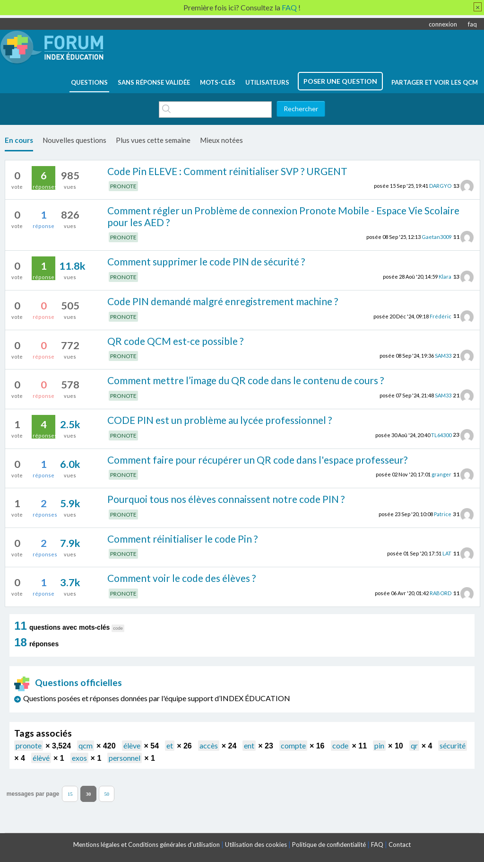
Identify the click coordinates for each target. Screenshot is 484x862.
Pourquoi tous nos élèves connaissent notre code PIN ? (226, 499)
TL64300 (441, 434)
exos (79, 757)
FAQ (377, 844)
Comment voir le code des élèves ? (181, 578)
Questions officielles (68, 682)
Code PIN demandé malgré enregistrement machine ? (222, 301)
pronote (29, 745)
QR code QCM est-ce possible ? (175, 341)
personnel (124, 757)
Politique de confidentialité (329, 844)
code (340, 745)
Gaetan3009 (436, 237)
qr (414, 745)
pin (379, 745)
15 (70, 793)
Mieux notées (221, 140)
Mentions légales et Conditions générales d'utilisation (146, 844)
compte (293, 745)
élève (131, 745)
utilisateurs (267, 82)
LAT (446, 553)
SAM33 (443, 355)
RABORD (440, 593)
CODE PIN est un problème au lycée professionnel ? (219, 420)
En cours (19, 140)
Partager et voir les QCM (434, 82)
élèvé (41, 757)
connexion (443, 24)
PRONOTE (123, 186)
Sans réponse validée (154, 82)
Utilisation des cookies (256, 844)
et (169, 745)
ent (249, 745)
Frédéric (440, 316)
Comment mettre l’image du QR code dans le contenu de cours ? (245, 380)
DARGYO (440, 186)
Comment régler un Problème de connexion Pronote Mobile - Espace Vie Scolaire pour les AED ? (283, 216)
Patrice (442, 514)
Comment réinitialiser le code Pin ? (182, 539)
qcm (85, 745)
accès (208, 745)
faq (472, 24)
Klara (445, 276)
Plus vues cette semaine (153, 140)
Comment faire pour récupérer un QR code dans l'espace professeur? (257, 460)
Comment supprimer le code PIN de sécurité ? (206, 261)
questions (89, 82)
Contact (400, 844)
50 (106, 793)
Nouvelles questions (74, 140)
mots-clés (217, 82)
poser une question (340, 81)
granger (441, 474)
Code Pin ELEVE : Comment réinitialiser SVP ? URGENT (227, 171)
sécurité (453, 745)
